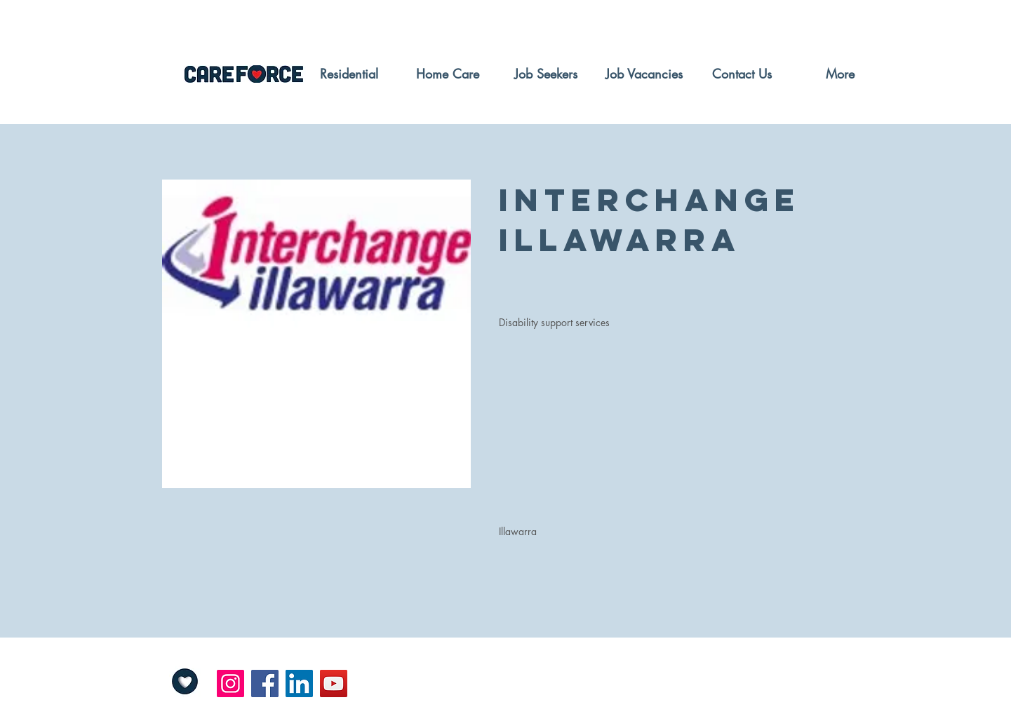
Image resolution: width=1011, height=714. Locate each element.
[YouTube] (333, 683)
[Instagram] (230, 683)
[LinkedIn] (299, 683)
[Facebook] (265, 683)
